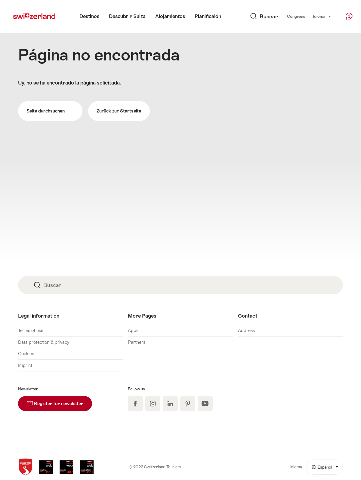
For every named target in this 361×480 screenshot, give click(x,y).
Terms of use (30, 330)
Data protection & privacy (43, 342)
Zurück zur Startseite (119, 110)
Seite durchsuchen (50, 111)
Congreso (296, 16)
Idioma (322, 16)
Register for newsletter (59, 401)
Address (246, 330)
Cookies (26, 353)
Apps (133, 330)
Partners (136, 342)
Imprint (25, 365)
